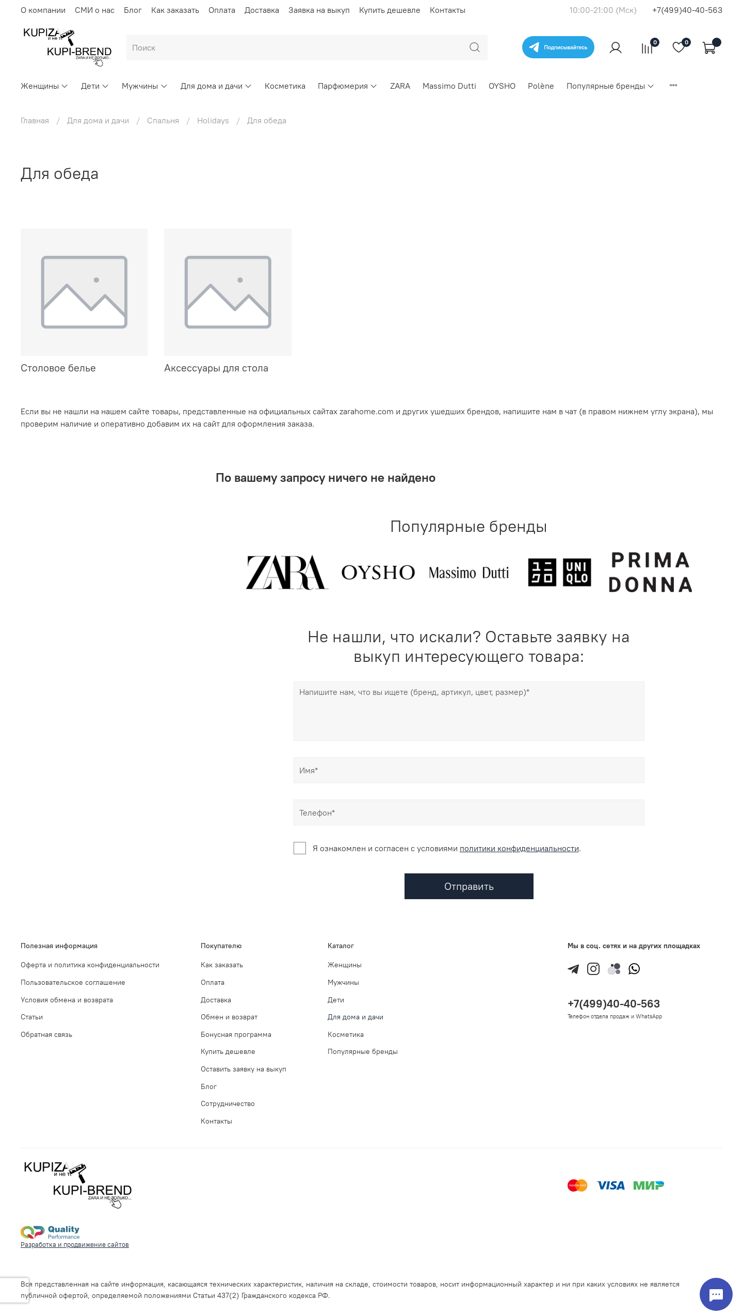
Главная (35, 120)
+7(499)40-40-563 (687, 10)
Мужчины (145, 85)
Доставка (262, 10)
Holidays (213, 120)
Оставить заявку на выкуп (243, 1069)
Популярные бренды (611, 85)
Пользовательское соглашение (73, 982)
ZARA (400, 85)
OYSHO (502, 85)
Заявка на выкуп (319, 10)
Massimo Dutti (449, 85)
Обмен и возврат (229, 1016)
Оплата (221, 10)
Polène (541, 85)
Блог (133, 10)
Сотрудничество (228, 1103)
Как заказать (175, 10)
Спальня (163, 120)
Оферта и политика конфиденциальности (90, 964)
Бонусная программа (236, 1034)
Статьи (32, 1016)
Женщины (45, 85)
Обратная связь (46, 1034)
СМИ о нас (95, 10)
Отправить (469, 886)
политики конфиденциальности (519, 848)
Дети (95, 85)
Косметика (285, 85)
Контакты (447, 10)
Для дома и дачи (216, 85)
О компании (43, 10)
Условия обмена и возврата (67, 999)
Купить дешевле (390, 10)
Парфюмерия (348, 85)
